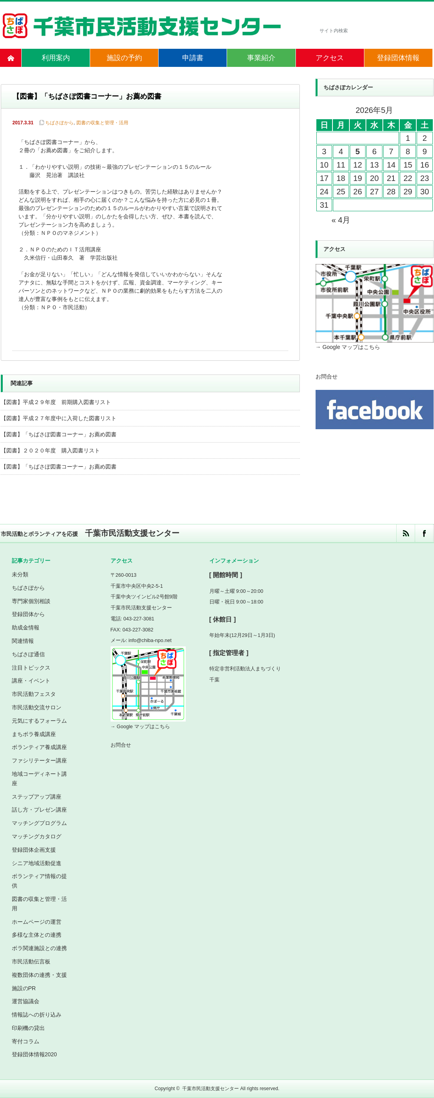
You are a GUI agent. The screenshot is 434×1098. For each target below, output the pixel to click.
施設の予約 (124, 58)
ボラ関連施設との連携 (39, 948)
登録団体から (28, 614)
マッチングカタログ (36, 836)
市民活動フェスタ (34, 694)
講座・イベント (31, 680)
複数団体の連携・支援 (39, 975)
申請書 (192, 58)
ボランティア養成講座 (39, 747)
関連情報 (23, 641)
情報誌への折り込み (36, 1014)
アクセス (330, 58)
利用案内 (56, 58)
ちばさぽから (59, 122)
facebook (424, 533)
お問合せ (327, 376)
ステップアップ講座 (36, 797)
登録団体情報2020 (34, 1054)
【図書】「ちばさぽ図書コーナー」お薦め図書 (58, 434)
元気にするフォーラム (39, 721)
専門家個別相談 (31, 601)
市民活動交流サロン (36, 707)
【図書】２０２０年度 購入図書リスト (50, 450)
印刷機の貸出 (28, 1028)
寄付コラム (25, 1041)
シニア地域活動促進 (36, 863)
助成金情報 (25, 627)
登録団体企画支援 (34, 850)
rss (405, 533)
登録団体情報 (398, 58)
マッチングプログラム (39, 823)
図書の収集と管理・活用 (102, 122)
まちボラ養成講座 (34, 734)
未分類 (20, 574)
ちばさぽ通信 (28, 654)
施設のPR (24, 988)
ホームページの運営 (36, 922)
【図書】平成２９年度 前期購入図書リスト (56, 402)
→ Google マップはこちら (348, 347)
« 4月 (340, 220)
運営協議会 (25, 1001)
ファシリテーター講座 (39, 760)
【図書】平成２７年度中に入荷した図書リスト (58, 418)
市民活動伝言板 (31, 961)
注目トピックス (31, 667)
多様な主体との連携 (36, 935)
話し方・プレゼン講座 (39, 809)
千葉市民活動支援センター (210, 1088)
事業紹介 (261, 58)
